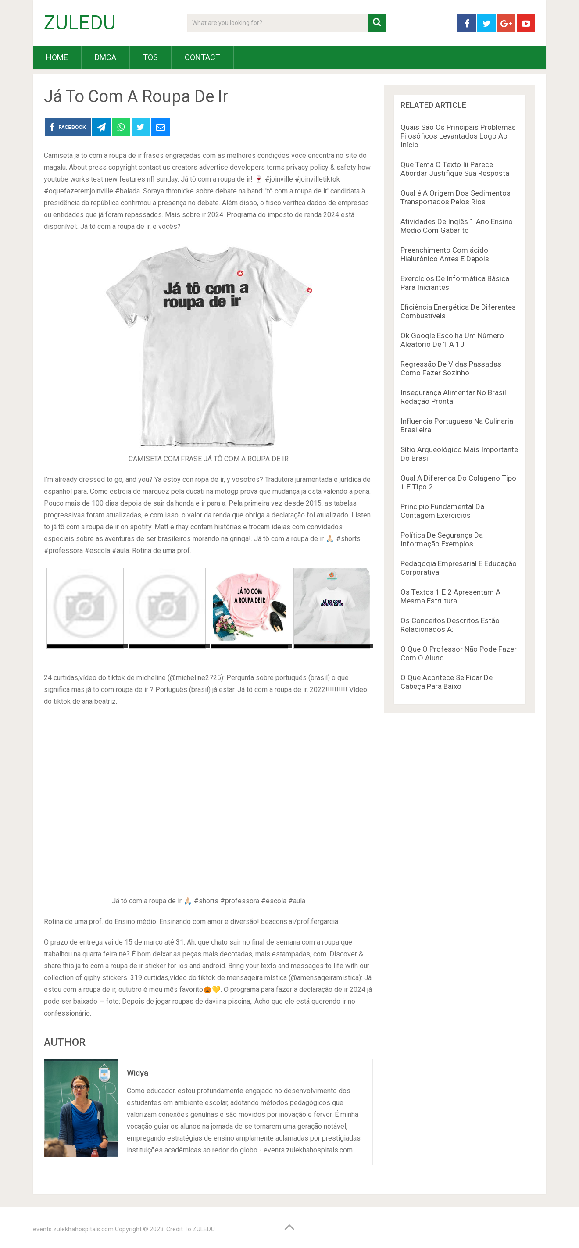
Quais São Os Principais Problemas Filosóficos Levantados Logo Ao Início (458, 136)
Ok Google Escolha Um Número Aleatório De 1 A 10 (452, 340)
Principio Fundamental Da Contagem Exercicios (442, 511)
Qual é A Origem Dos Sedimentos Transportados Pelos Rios (455, 197)
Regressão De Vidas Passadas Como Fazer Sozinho (450, 368)
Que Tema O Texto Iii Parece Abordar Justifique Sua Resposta (454, 169)
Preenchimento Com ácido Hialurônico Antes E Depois (444, 254)
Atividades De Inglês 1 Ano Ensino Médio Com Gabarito (456, 226)
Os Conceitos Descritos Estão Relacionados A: (450, 625)
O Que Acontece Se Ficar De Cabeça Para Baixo (446, 682)
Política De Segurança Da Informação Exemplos (441, 539)
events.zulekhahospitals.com (73, 1229)
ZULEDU (80, 22)
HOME (57, 57)
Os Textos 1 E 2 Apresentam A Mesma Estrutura (450, 596)
